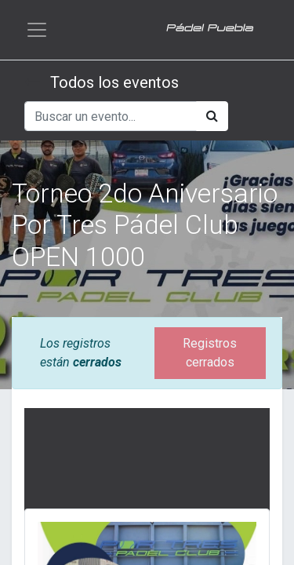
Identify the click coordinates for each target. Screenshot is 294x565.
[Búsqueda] (212, 116)
